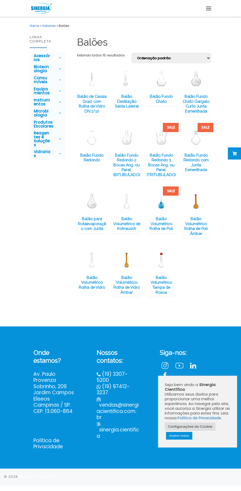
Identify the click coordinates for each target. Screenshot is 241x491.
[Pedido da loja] (171, 58)
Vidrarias (49, 26)
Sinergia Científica (37, 482)
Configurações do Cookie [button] (190, 426)
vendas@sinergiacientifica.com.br (118, 417)
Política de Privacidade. (200, 418)
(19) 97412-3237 (113, 395)
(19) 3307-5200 (112, 382)
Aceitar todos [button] (179, 436)
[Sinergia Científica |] (41, 8)
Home (34, 26)
